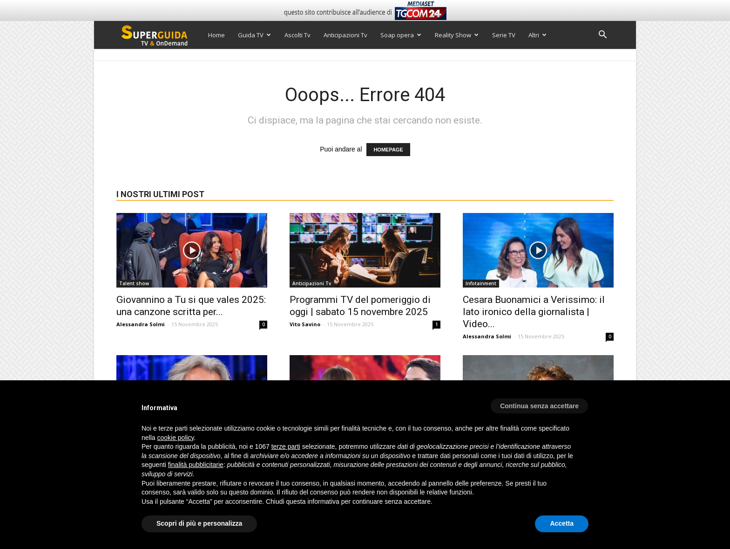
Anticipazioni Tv (345, 35)
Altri (537, 35)
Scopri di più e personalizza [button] (199, 523)
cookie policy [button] (175, 437)
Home (216, 35)
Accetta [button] (562, 523)
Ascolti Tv (297, 35)
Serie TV (503, 35)
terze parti (285, 446)
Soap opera (400, 35)
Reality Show (457, 35)
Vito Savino (305, 324)
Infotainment (481, 283)
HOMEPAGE (388, 149)
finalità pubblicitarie (195, 464)
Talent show (134, 283)
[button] (602, 35)
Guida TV (254, 35)
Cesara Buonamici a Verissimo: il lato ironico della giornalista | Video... (534, 311)
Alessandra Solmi (140, 324)
